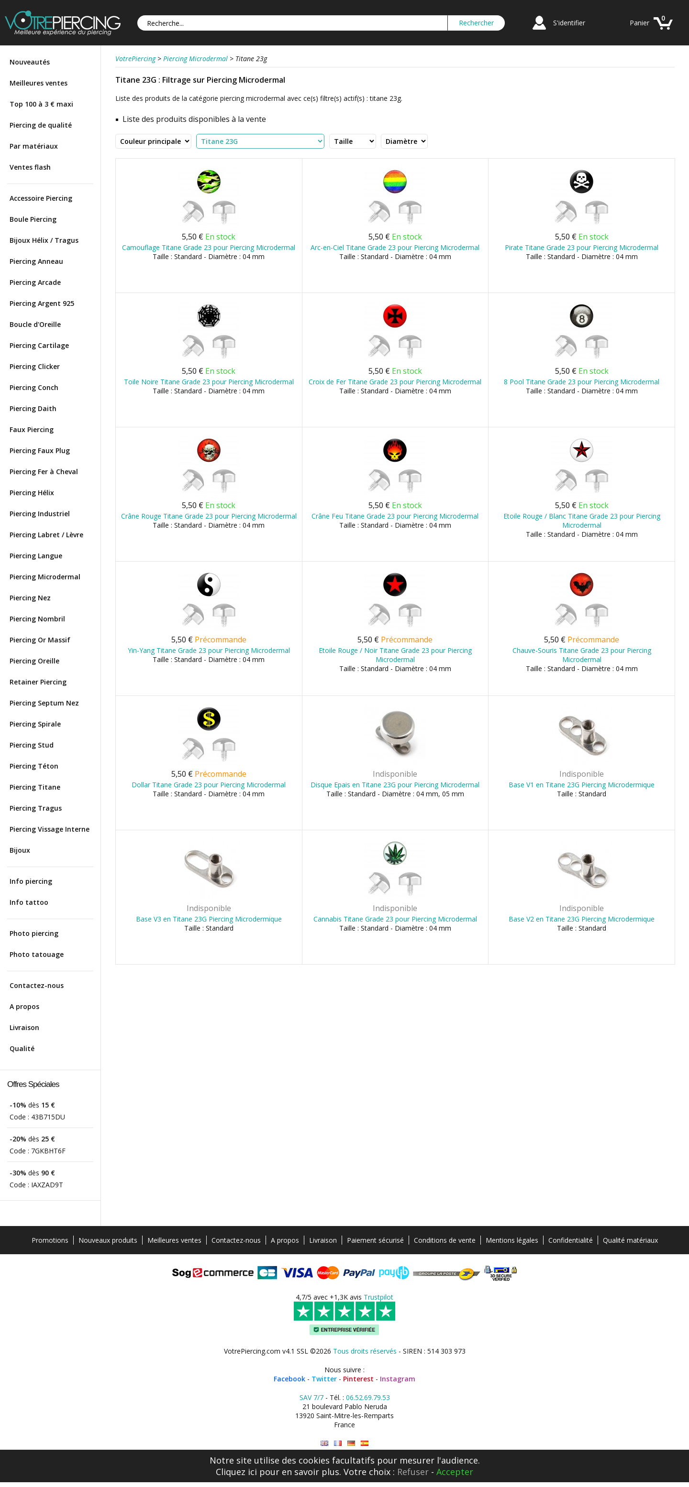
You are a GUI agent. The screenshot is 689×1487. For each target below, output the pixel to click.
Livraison (24, 1027)
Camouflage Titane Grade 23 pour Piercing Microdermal (208, 247)
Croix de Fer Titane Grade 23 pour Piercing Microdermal (395, 381)
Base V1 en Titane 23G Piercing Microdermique (582, 784)
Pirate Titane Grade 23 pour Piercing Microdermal (581, 247)
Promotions (50, 1240)
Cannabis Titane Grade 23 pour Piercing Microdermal (395, 918)
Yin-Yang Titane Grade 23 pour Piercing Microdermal (209, 650)
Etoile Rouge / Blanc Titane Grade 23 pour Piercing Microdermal (581, 520)
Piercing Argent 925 (42, 303)
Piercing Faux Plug (40, 450)
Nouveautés (30, 61)
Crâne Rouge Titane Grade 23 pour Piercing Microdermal (209, 516)
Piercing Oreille (34, 660)
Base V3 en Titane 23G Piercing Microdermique (209, 918)
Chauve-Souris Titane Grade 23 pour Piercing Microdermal (581, 655)
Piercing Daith (33, 408)
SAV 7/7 (311, 1397)
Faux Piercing (32, 429)
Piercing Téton (34, 766)
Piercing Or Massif (40, 639)
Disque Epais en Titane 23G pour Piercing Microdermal (395, 784)
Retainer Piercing (38, 681)
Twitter (324, 1378)
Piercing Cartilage (39, 345)
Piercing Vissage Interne (49, 829)
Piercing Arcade (35, 282)
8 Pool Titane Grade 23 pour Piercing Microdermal (581, 381)
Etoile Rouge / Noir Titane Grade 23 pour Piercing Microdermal (395, 655)
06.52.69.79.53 (368, 1397)
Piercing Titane (35, 787)
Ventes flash (30, 167)
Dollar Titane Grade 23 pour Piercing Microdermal (209, 784)
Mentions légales (512, 1240)
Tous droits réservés (365, 1351)
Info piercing (31, 881)
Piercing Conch (34, 387)
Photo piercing (34, 933)
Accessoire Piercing (41, 198)
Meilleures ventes (38, 82)
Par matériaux (34, 146)
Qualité (22, 1048)
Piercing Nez (30, 597)
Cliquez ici (236, 1471)
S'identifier (569, 22)
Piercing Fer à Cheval (44, 471)
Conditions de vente (445, 1240)
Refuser (413, 1471)
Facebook (289, 1378)
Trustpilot (378, 1297)
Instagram (397, 1378)
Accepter (454, 1471)
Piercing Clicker (35, 366)
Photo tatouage (37, 954)
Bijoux (20, 850)
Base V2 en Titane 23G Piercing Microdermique (582, 918)
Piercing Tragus (36, 808)
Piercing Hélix (32, 492)
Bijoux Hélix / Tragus (44, 240)
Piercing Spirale (35, 723)
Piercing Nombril (37, 618)
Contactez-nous (37, 985)
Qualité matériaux (630, 1240)
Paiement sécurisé (375, 1240)
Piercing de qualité (41, 125)
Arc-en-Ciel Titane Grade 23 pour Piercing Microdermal (395, 247)
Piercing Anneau (36, 261)
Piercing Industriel (40, 513)
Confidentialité (570, 1240)
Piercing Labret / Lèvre (46, 534)
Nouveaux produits (107, 1240)
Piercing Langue (36, 555)
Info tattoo (29, 902)
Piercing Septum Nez (44, 702)
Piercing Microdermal (45, 576)
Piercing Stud (32, 744)
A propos (24, 1006)
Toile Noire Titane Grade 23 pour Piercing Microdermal (209, 381)
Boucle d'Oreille (35, 324)
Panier (639, 22)
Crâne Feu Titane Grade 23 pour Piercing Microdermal (394, 516)
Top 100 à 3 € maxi (41, 104)
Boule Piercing (33, 219)
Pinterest (358, 1378)
